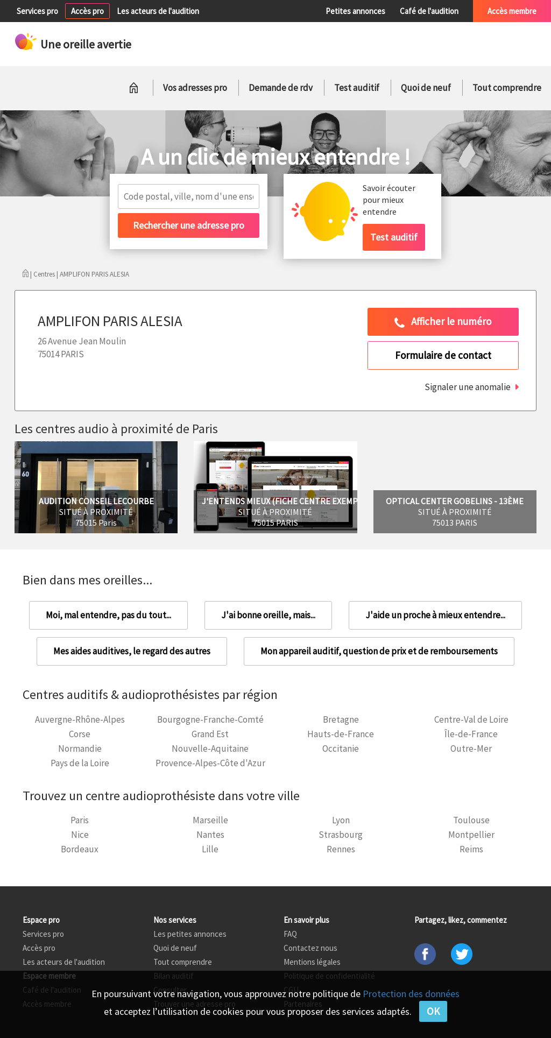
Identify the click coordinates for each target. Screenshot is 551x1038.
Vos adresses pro (195, 88)
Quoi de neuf (426, 88)
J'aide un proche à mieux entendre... (435, 615)
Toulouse (471, 820)
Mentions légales (312, 962)
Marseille (210, 820)
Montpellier (471, 835)
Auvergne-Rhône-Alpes (80, 719)
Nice (80, 835)
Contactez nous (310, 948)
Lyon (341, 820)
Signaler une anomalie (468, 387)
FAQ (290, 934)
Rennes (341, 849)
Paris (79, 820)
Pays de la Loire (80, 763)
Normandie (80, 748)
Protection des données (411, 993)
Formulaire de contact (443, 355)
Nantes (210, 835)
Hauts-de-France (340, 734)
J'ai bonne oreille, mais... (268, 615)
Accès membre (512, 11)
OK (433, 1011)
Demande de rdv (281, 88)
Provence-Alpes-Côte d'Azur (210, 763)
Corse (79, 734)
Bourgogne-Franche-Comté (210, 719)
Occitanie (340, 748)
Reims (471, 849)
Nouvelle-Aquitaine (210, 748)
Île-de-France (471, 734)
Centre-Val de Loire (471, 719)
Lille (210, 849)
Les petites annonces (190, 934)
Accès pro (87, 11)
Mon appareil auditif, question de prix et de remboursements (379, 651)
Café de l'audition (429, 11)
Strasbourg (341, 835)
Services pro (37, 11)
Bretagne (341, 719)
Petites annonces (355, 11)
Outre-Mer (471, 748)
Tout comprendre (506, 88)
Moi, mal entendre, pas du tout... (108, 615)
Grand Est (210, 734)
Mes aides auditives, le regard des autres (131, 651)
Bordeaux (79, 849)
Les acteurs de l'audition (158, 11)
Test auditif (356, 88)
